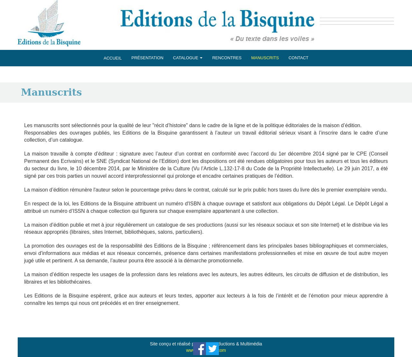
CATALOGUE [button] (188, 57)
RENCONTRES (226, 57)
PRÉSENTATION (147, 57)
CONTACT (298, 57)
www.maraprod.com (206, 350)
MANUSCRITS (265, 57)
